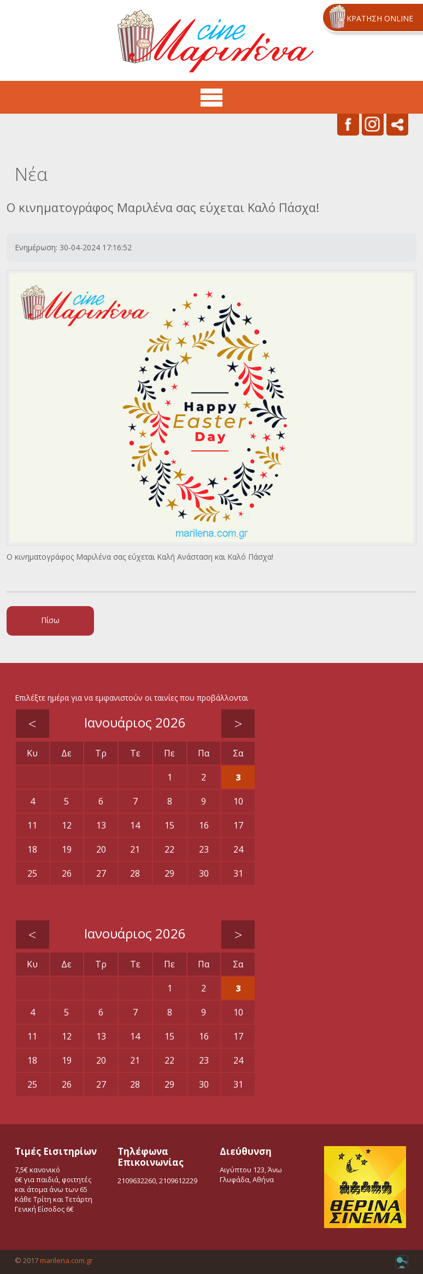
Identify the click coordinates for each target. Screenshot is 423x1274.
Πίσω (50, 620)
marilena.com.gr (66, 1260)
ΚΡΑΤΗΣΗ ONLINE (379, 18)
